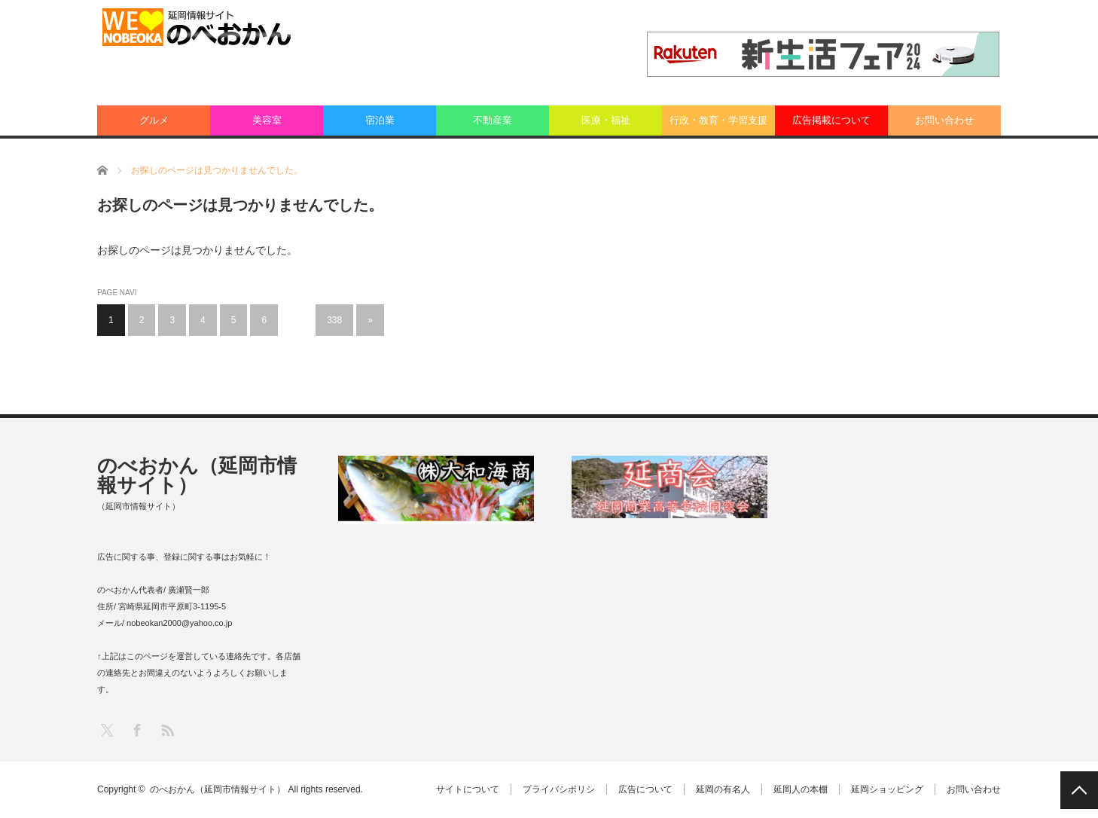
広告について (645, 789)
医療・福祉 (605, 120)
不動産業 (492, 120)
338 (334, 320)
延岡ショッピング (887, 789)
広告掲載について (831, 120)
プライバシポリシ (559, 789)
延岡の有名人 (723, 789)
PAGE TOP (1079, 790)
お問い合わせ (944, 120)
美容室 (267, 120)
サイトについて (467, 789)
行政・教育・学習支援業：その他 (718, 125)
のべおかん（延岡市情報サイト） (197, 475)
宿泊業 (380, 120)
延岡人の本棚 (800, 789)
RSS (166, 729)
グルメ (154, 120)
